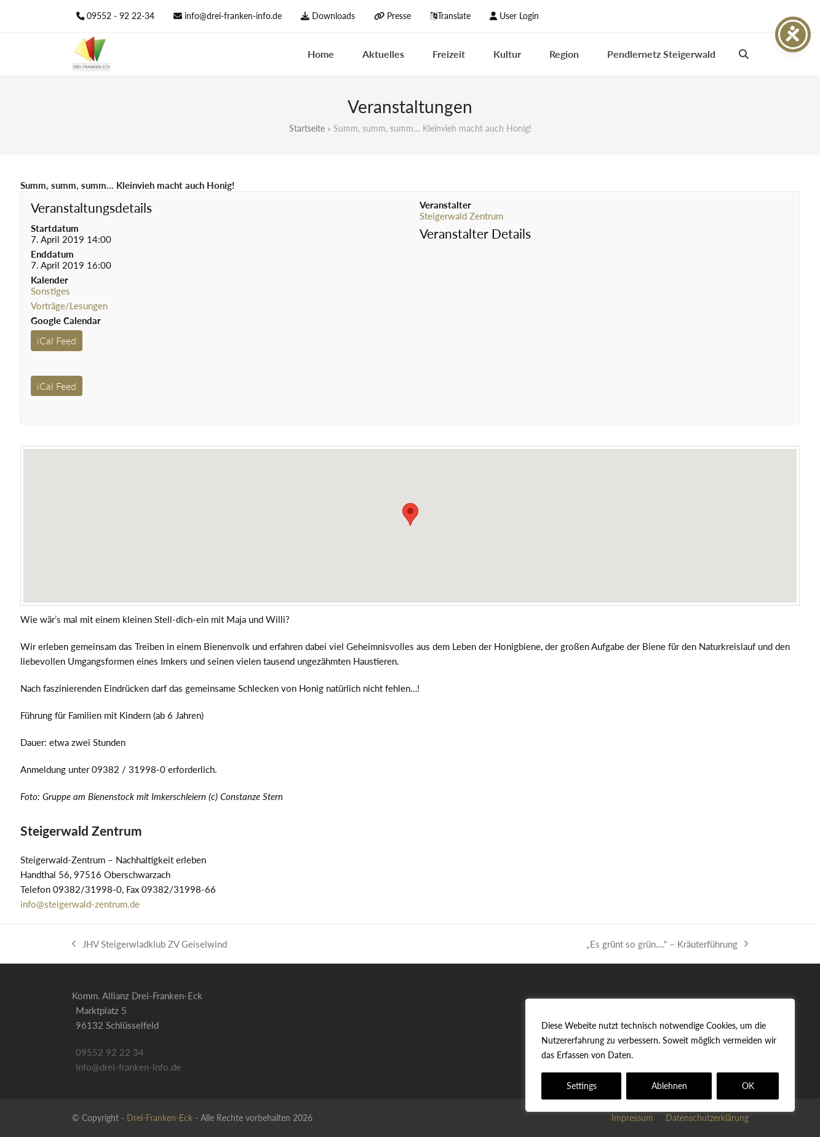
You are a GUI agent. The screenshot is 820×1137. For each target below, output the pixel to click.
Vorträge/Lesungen (69, 305)
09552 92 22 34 (110, 1052)
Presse (399, 15)
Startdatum (55, 228)
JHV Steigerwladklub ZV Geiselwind (149, 944)
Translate (454, 15)
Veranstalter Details (475, 233)
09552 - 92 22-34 (120, 15)
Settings (582, 1085)
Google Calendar (66, 320)
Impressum (632, 1117)
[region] (660, 1055)
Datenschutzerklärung (680, 1055)
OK (748, 1085)
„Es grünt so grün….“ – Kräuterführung (667, 944)
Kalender (49, 279)
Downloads (333, 15)
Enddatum (52, 253)
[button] (744, 54)
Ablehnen (669, 1085)
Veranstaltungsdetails (91, 207)
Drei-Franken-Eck (160, 1117)
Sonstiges (50, 290)
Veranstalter (445, 204)
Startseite (307, 128)
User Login (519, 15)
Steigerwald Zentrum (461, 215)
